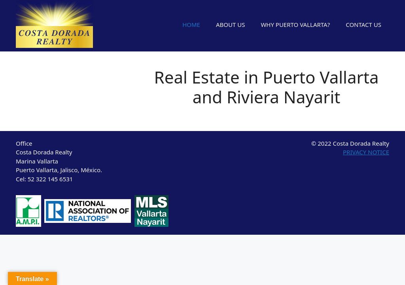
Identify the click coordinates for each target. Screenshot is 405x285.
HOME (191, 24)
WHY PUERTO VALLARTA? (295, 24)
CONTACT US (363, 24)
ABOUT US (230, 24)
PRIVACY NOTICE (366, 152)
